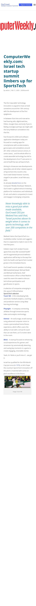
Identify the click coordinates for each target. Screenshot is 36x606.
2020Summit (25, 90)
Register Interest (25, 5)
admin (8, 90)
